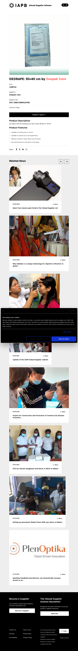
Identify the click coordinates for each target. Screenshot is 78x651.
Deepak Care (56, 79)
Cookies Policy (27, 637)
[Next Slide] (67, 161)
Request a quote (39, 115)
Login (64, 631)
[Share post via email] (27, 150)
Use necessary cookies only (38, 339)
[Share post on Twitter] (20, 150)
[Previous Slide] (61, 161)
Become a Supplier (22, 611)
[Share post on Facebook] (17, 150)
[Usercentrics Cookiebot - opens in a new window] (68, 310)
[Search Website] (63, 5)
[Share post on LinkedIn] (24, 150)
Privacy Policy (27, 634)
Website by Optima (64, 637)
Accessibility (13, 637)
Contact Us (12, 630)
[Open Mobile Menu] (67, 5)
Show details (67, 332)
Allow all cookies (64, 339)
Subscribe (54, 613)
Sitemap (11, 634)
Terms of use (27, 630)
